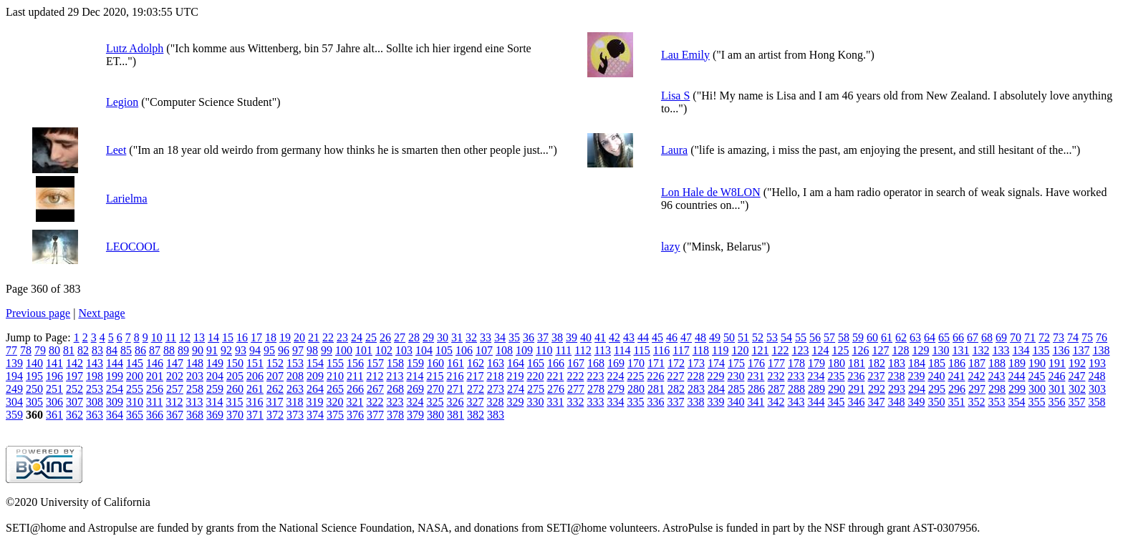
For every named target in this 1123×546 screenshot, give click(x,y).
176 (756, 363)
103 (404, 350)
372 (275, 415)
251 (54, 389)
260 (235, 389)
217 (474, 376)
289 (816, 389)
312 (174, 402)
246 (1056, 376)
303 (1097, 389)
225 (635, 376)
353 (996, 402)
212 (374, 376)
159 (415, 363)
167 (575, 363)
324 (414, 402)
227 (675, 376)
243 (996, 376)
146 (154, 363)
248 (1096, 376)
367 (174, 415)
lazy (670, 246)
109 (524, 350)
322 (374, 402)
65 (944, 337)
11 (170, 337)
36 (528, 337)
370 (235, 415)
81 (68, 350)
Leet (116, 150)
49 (714, 337)
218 (494, 376)
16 (242, 337)
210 (335, 376)
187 (976, 363)
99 (326, 350)
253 (94, 389)
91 (212, 350)
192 (1077, 363)
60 (872, 337)
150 (235, 363)
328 (494, 402)
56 (815, 337)
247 (1076, 376)
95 (269, 350)
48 (700, 337)
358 (1096, 402)
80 (54, 350)
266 (355, 389)
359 (14, 415)
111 (563, 350)
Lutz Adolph (134, 48)
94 (255, 350)
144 (114, 363)
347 (876, 402)
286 (756, 389)
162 (475, 363)
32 (471, 337)
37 (543, 337)
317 (274, 402)
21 (313, 337)
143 (94, 363)
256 (154, 389)
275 (535, 389)
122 (780, 350)
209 (315, 376)
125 (840, 350)
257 (174, 389)
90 (197, 350)
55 (800, 337)
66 (958, 337)
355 (1036, 402)
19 (285, 337)
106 (464, 350)
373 (295, 415)
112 (582, 350)
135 (1040, 350)
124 (820, 350)
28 (414, 337)
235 (835, 376)
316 (254, 402)
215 (434, 376)
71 (1030, 337)
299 (1017, 389)
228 (695, 376)
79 (40, 350)
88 (169, 350)
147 (174, 363)
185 (936, 363)
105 (444, 350)
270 (435, 389)
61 (886, 337)
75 (1087, 337)
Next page (101, 313)
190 (1037, 363)
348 (896, 402)
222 (575, 376)
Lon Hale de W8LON (711, 192)
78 (26, 350)
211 (355, 376)
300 (1037, 389)
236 (855, 376)
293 (896, 389)
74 (1073, 337)
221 (555, 376)
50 (729, 337)
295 (936, 389)
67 (972, 337)
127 (880, 350)
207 (275, 376)
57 (829, 337)
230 (735, 376)
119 (720, 350)
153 (295, 363)
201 (154, 376)
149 (214, 363)
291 (856, 389)
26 (385, 337)
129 (920, 350)
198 (94, 376)
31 (457, 337)
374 (315, 415)
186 (956, 363)
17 (256, 337)
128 (900, 350)
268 (395, 389)
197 (74, 376)
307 (74, 402)
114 (622, 350)
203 (194, 376)
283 (696, 389)
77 (11, 350)
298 (997, 389)
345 (835, 402)
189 (1017, 363)
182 (876, 363)
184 (916, 363)
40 (586, 337)
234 (815, 376)
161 (455, 363)
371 (255, 415)
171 (656, 363)
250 (34, 389)
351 (956, 402)
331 (555, 402)
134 (1020, 350)
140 (34, 363)
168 (595, 363)
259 (214, 389)
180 (836, 363)
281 (656, 389)
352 (976, 402)
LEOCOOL (133, 246)
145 (134, 363)
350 (936, 402)
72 (1044, 337)
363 (94, 415)
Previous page (38, 313)
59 (858, 337)
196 (54, 376)
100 (343, 350)
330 (535, 402)
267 (375, 389)
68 (987, 337)
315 (234, 402)
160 (435, 363)
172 (676, 363)
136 (1060, 350)
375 (335, 415)
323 (394, 402)
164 (515, 363)
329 (515, 402)
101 (363, 350)
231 (755, 376)
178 (796, 363)
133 (1000, 350)
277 (575, 389)
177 (776, 363)
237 (876, 376)
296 (956, 389)
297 (976, 389)
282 (676, 389)
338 (695, 402)
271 (455, 389)
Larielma (127, 198)
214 (414, 376)
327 (474, 402)
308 (94, 402)
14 (213, 337)
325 (434, 402)
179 (816, 363)
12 (185, 337)
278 (595, 389)
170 (636, 363)
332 (575, 402)
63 (915, 337)
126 (860, 350)
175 (736, 363)
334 (615, 402)
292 (876, 389)
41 (600, 337)
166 (555, 363)
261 (255, 389)
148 (194, 363)
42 (614, 337)
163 (495, 363)
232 (775, 376)
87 (154, 350)
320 (334, 402)
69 (1001, 337)
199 (114, 376)
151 (255, 363)
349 (916, 402)
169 (616, 363)
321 (354, 402)
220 (535, 376)
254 (114, 389)
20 (299, 337)
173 (696, 363)
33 (485, 337)
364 (114, 415)
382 (475, 415)
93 (240, 350)
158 (395, 363)
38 (557, 337)
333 (595, 402)
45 (657, 337)
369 (214, 415)
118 (701, 350)
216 (454, 376)
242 (976, 376)
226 (655, 376)
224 (615, 376)
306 (54, 402)
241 (956, 376)
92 (226, 350)
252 (74, 389)
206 (255, 376)
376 (355, 415)
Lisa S (675, 95)
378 (395, 415)
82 (83, 350)
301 (1057, 389)
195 (34, 376)
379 (415, 415)
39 (571, 337)
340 (735, 402)
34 (500, 337)
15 (227, 337)
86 (140, 350)
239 (916, 376)
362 (74, 415)
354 (1016, 402)
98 (312, 350)
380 (435, 415)
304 (14, 402)
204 (214, 376)
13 (199, 337)
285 (736, 389)
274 (515, 389)
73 (1058, 337)
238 (896, 376)
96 (283, 350)
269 (415, 389)
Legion (122, 102)
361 (54, 415)
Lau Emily (685, 55)
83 (97, 350)
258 (194, 389)
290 (836, 389)
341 (755, 402)
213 (394, 376)
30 (442, 337)
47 (686, 337)
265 (335, 389)
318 (294, 402)
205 (235, 376)
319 (314, 402)
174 (716, 363)
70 (1015, 337)
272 (475, 389)
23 (342, 337)
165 (535, 363)
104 (424, 350)
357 (1076, 402)
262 (275, 389)
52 (757, 337)
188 (997, 363)
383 (495, 415)
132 (980, 350)
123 (800, 350)
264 (315, 389)
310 (134, 402)
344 (815, 402)
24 (356, 337)
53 (772, 337)
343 (795, 402)
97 (298, 350)
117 (681, 350)
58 (843, 337)
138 (1100, 350)
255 (134, 389)
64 (929, 337)
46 (672, 337)
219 (515, 376)
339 (715, 402)
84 (111, 350)
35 (514, 337)
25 (371, 337)
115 (641, 350)
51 (743, 337)
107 (484, 350)
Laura (674, 150)
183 (896, 363)
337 (675, 402)
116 (661, 350)
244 (1016, 376)
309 (114, 402)
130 (940, 350)
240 (936, 376)
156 (355, 363)
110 (544, 350)
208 (295, 376)
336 (655, 402)
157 (375, 363)
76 (1101, 337)
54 (786, 337)
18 (270, 337)
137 (1080, 350)
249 (14, 389)
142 (74, 363)
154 (315, 363)
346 (855, 402)
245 (1036, 376)
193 (1097, 363)
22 (328, 337)
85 (126, 350)
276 (555, 389)
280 (636, 389)
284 (716, 389)
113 (602, 350)
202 (174, 376)
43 (629, 337)
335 (635, 402)
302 (1077, 389)
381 (455, 415)
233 (795, 376)
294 (916, 389)
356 (1056, 402)
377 (375, 415)
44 (643, 337)
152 (275, 363)
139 (14, 363)
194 (14, 376)
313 (194, 402)
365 (134, 415)
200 (134, 376)
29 (428, 337)
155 (335, 363)
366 (154, 415)
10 (157, 337)
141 (54, 363)
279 (616, 389)
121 (759, 350)
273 (495, 389)
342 (775, 402)
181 (856, 363)
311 (154, 402)
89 (183, 350)
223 (595, 376)
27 (399, 337)
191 (1057, 363)
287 (776, 389)
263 (295, 389)
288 (796, 389)
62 (901, 337)
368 (194, 415)
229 (715, 376)
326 (454, 402)
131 (960, 350)
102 (383, 350)
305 (34, 402)
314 (214, 402)
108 (504, 350)
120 (739, 350)
